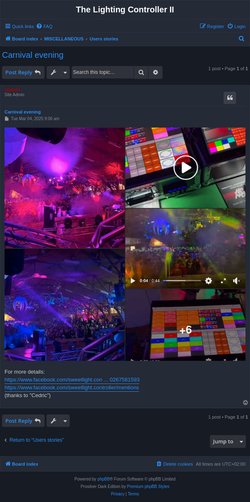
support (12, 90)
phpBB (103, 479)
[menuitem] (44, 26)
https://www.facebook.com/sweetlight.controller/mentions (72, 387)
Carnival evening (33, 54)
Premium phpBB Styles (148, 486)
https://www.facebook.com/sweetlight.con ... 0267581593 (72, 379)
